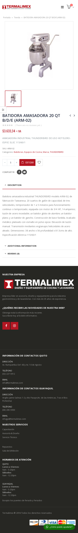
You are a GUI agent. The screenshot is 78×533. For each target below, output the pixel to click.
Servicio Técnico (9, 437)
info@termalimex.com (12, 383)
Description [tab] (14, 185)
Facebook (19, 172)
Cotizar (29, 162)
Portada (6, 17)
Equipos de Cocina (33, 152)
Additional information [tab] (22, 245)
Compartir (8, 172)
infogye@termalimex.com (14, 419)
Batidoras (18, 152)
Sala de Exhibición (10, 450)
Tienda (17, 17)
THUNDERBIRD (57, 152)
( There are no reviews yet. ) (28, 125)
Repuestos (7, 446)
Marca (46, 152)
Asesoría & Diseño (10, 433)
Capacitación (8, 429)
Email (24, 172)
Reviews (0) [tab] (13, 253)
